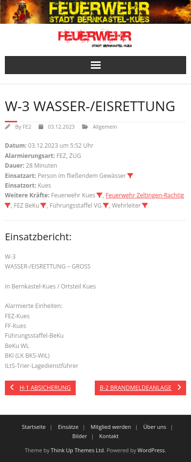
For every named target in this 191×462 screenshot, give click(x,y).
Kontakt (109, 436)
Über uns (154, 426)
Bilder (79, 436)
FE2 (26, 126)
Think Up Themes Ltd (77, 450)
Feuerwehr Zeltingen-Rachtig (145, 195)
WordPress (151, 450)
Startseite (34, 426)
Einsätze (68, 426)
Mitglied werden (111, 426)
